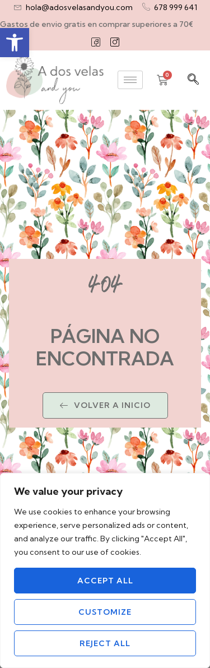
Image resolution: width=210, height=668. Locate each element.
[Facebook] (95, 42)
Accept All (105, 581)
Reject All (105, 643)
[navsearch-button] (193, 80)
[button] (14, 42)
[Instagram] (114, 42)
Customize (105, 612)
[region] (105, 570)
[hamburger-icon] (130, 80)
